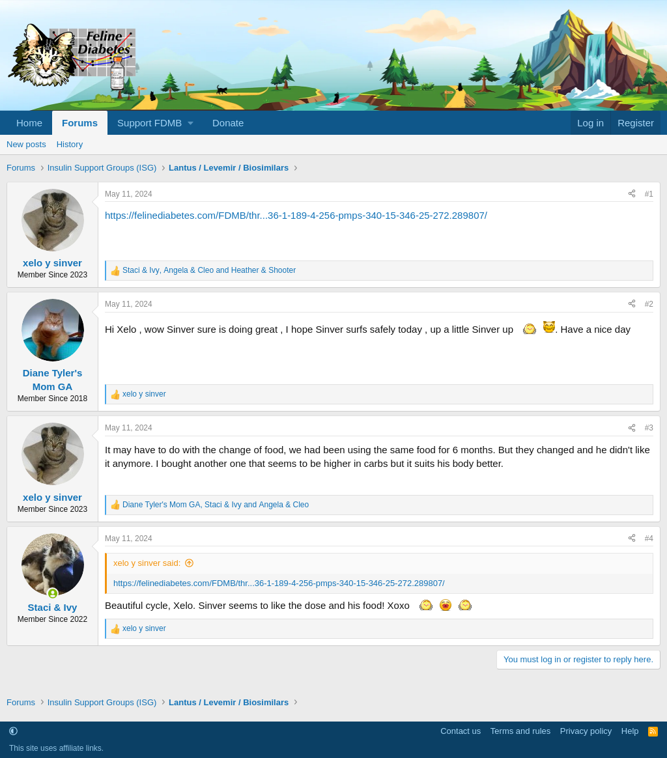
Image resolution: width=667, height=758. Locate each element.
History (70, 144)
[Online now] (52, 593)
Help (630, 731)
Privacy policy (586, 731)
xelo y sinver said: (146, 563)
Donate (228, 122)
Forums (80, 122)
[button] (155, 123)
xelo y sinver (52, 262)
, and (209, 270)
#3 (649, 427)
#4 (649, 538)
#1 (649, 194)
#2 (649, 304)
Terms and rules (520, 731)
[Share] (631, 194)
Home (29, 122)
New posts (26, 144)
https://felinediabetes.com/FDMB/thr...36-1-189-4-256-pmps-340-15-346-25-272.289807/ (296, 215)
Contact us (460, 731)
